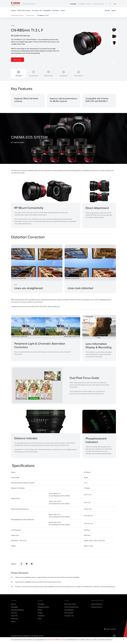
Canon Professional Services (71, 607)
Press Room (55, 10)
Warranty (107, 10)
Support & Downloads (96, 604)
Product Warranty (69, 610)
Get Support (63, 76)
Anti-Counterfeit (68, 613)
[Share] (21, 564)
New (12, 25)
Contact (62, 10)
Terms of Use (14, 616)
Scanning (40, 613)
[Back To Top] (114, 636)
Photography (41, 604)
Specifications (33, 76)
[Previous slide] (114, 62)
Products (13, 10)
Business (88, 4)
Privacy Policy (14, 618)
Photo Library (78, 76)
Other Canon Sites (111, 629)
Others (39, 618)
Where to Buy (17, 59)
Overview (18, 76)
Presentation (41, 616)
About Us (13, 604)
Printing (40, 610)
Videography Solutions (43, 607)
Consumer (73, 4)
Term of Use (51, 639)
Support (114, 10)
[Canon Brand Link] (15, 3)
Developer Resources (96, 607)
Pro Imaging (81, 4)
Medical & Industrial (98, 4)
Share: (14, 564)
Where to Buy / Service (24, 10)
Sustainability (47, 10)
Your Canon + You (37, 10)
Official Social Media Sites (17, 610)
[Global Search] (110, 4)
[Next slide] (114, 24)
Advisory (13, 621)
